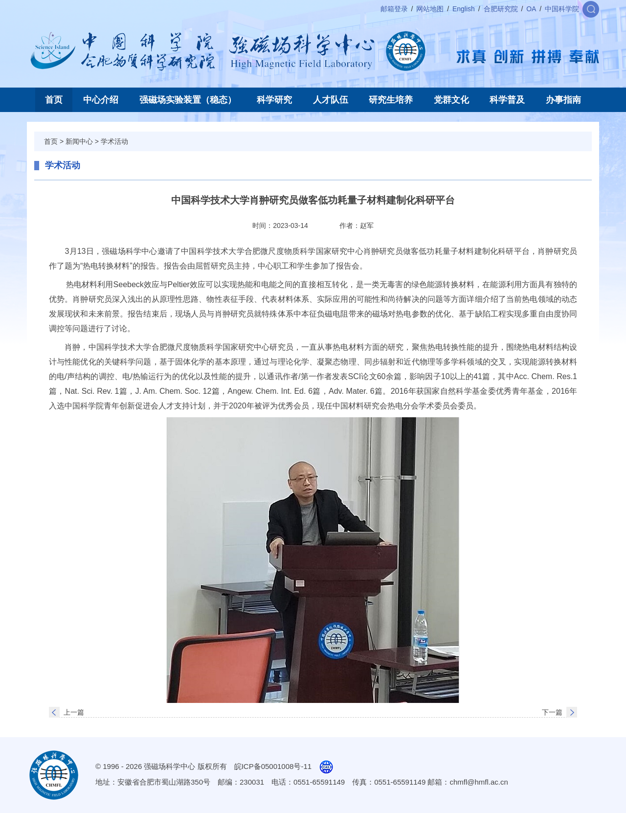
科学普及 (507, 100)
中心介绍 (100, 100)
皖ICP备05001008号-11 (273, 766)
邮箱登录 (394, 9)
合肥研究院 (501, 9)
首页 (54, 100)
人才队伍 (330, 100)
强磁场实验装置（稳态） (187, 100)
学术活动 (114, 141)
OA (531, 9)
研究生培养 (391, 100)
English (463, 9)
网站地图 (430, 9)
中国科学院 (562, 9)
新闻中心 (79, 141)
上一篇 (74, 712)
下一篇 (552, 712)
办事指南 (563, 100)
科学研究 (274, 100)
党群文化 (451, 100)
